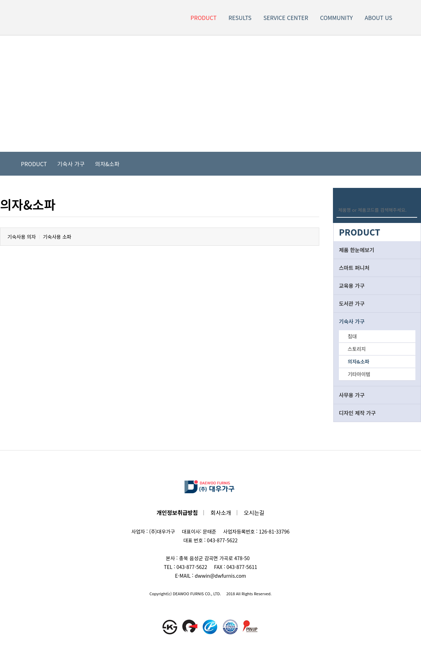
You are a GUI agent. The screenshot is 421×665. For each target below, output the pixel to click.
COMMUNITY (336, 17)
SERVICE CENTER (285, 17)
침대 (352, 336)
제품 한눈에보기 (356, 249)
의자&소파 (107, 164)
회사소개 (220, 513)
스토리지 (357, 348)
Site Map (409, 17)
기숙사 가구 (71, 164)
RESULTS (240, 17)
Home (10, 164)
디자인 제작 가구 (357, 412)
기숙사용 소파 (57, 236)
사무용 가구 (352, 395)
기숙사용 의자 (21, 236)
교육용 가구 (352, 285)
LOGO (36, 17)
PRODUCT (203, 17)
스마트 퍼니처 (354, 267)
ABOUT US (378, 17)
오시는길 (254, 513)
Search (413, 209)
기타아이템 (359, 374)
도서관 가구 (352, 303)
